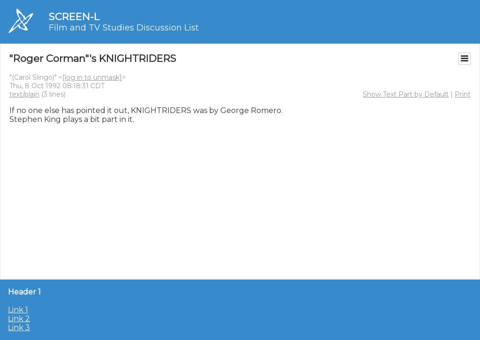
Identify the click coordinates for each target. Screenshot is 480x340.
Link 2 (19, 318)
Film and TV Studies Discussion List (124, 28)
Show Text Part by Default (406, 94)
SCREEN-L (74, 17)
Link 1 (18, 309)
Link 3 (19, 327)
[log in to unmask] (92, 77)
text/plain (24, 94)
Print (463, 94)
